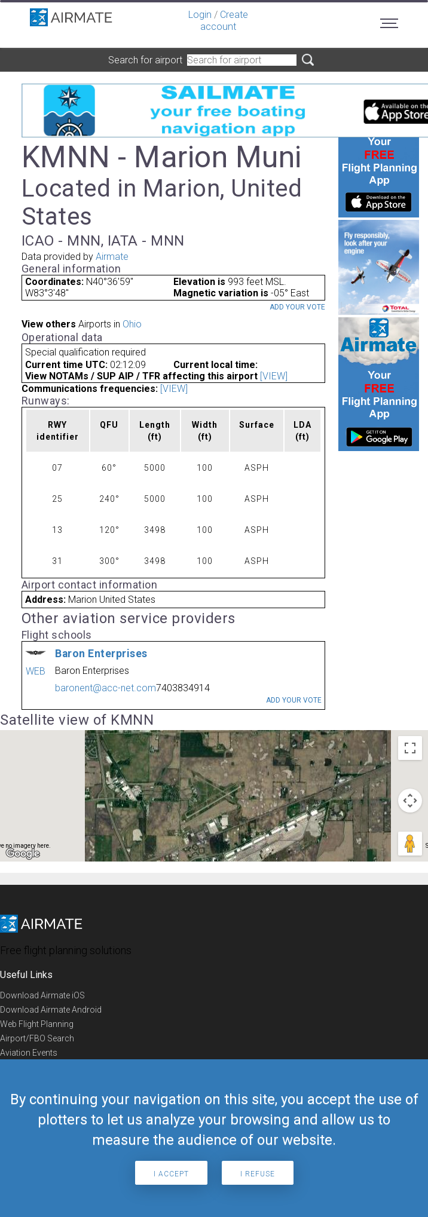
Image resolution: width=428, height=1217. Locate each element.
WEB (35, 671)
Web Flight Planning (37, 1024)
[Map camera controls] (410, 801)
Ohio (132, 324)
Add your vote (297, 307)
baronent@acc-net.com (105, 688)
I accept (171, 1174)
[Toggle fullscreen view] (410, 748)
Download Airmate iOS (42, 995)
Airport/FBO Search (37, 1038)
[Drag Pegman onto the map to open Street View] (410, 844)
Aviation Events (28, 1052)
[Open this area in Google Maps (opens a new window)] (22, 854)
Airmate (112, 256)
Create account (224, 20)
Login (200, 14)
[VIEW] (274, 376)
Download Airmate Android (51, 1009)
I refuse (257, 1174)
